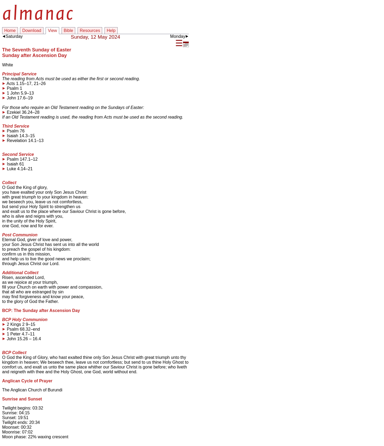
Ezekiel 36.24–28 (20, 112)
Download (31, 30)
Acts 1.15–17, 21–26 (24, 83)
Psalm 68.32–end (21, 329)
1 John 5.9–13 (18, 93)
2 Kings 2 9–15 (18, 324)
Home (10, 30)
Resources (90, 30)
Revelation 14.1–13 (22, 140)
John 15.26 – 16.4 (21, 338)
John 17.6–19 (17, 98)
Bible (68, 30)
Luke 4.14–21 (17, 169)
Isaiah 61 (13, 164)
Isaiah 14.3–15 (18, 135)
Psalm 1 (12, 88)
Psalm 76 (13, 131)
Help (111, 30)
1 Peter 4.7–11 (18, 334)
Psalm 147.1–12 (20, 159)
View (52, 30)
